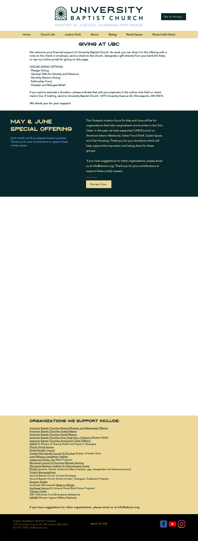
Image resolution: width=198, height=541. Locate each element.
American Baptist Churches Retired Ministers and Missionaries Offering (69, 428)
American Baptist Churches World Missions (53, 434)
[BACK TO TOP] (99, 524)
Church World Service (42, 447)
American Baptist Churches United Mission (53, 431)
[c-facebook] (163, 524)
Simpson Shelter (39, 481)
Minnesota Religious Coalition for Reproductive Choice (59, 466)
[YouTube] (172, 524)
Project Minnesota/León (43, 472)
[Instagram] (181, 524)
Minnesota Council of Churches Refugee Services (57, 462)
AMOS (33, 444)
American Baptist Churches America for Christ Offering (60, 440)
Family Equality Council (42, 450)
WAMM (34, 497)
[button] (47, 34)
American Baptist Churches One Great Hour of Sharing (60, 437)
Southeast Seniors (39, 488)
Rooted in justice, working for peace (99, 25)
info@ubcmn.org (103, 166)
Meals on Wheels (65, 485)
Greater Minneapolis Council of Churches (52, 453)
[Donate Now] (98, 184)
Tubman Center (38, 491)
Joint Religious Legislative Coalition (49, 456)
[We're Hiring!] (173, 16)
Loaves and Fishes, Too (42, 459)
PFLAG (34, 469)
